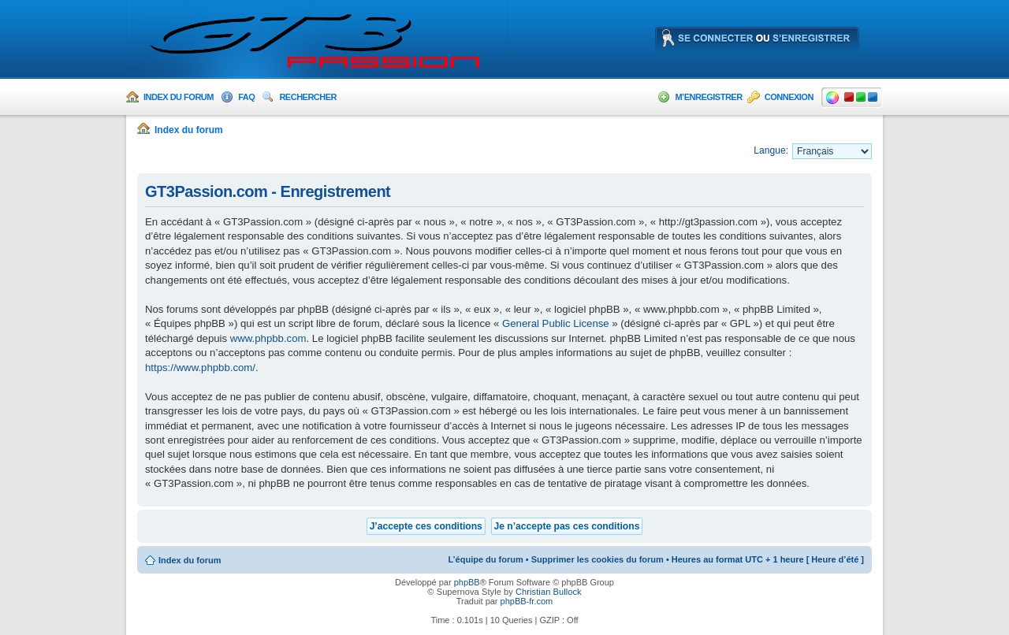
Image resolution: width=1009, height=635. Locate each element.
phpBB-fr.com (527, 601)
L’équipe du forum (485, 559)
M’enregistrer (708, 97)
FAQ (246, 97)
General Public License (555, 323)
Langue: (771, 150)
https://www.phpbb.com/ (200, 367)
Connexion (789, 97)
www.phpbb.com (268, 338)
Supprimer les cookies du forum (597, 559)
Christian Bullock (549, 591)
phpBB (467, 582)
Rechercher (308, 97)
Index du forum (178, 97)
